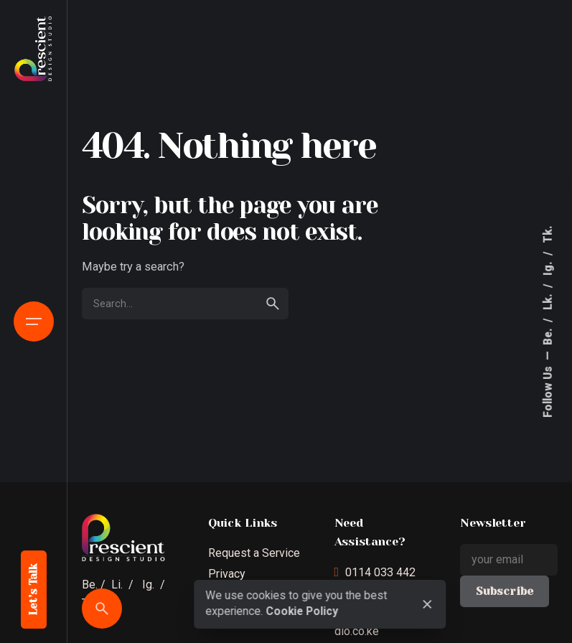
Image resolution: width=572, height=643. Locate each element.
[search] (273, 303)
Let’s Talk (33, 589)
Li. (117, 584)
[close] (427, 604)
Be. (548, 335)
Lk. (548, 300)
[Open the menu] (34, 321)
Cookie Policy (302, 611)
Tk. (548, 234)
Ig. (548, 267)
